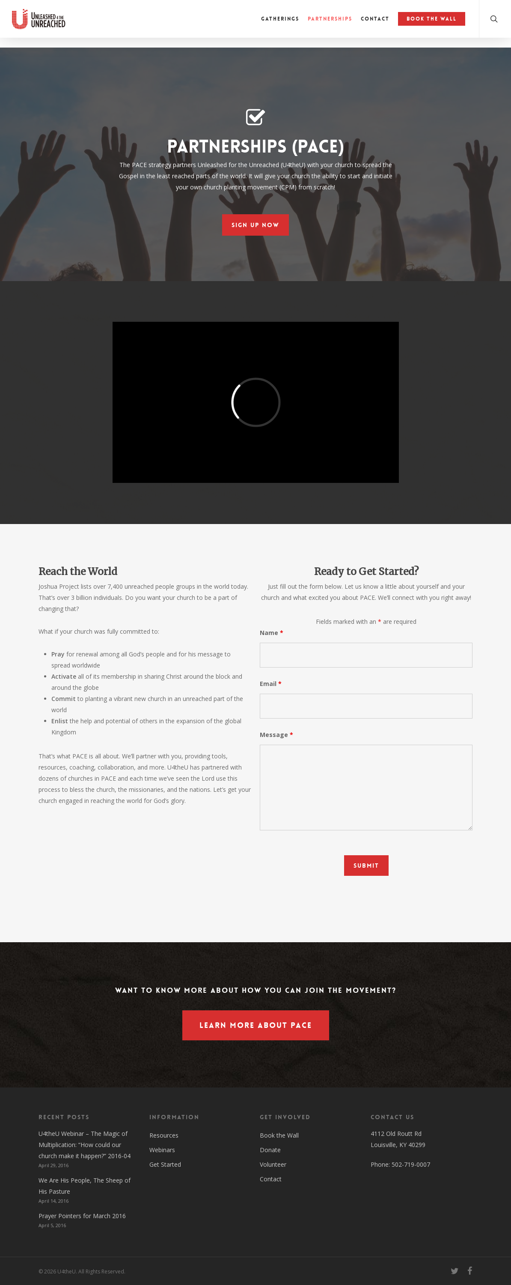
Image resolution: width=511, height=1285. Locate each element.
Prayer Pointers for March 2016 (82, 1216)
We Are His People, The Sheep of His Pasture (85, 1185)
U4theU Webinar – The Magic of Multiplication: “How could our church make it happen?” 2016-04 (85, 1144)
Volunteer (273, 1164)
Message (276, 735)
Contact (271, 1179)
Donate (270, 1150)
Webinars (162, 1150)
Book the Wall (279, 1135)
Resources (163, 1135)
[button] (255, 225)
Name (271, 633)
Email (271, 684)
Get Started (165, 1164)
